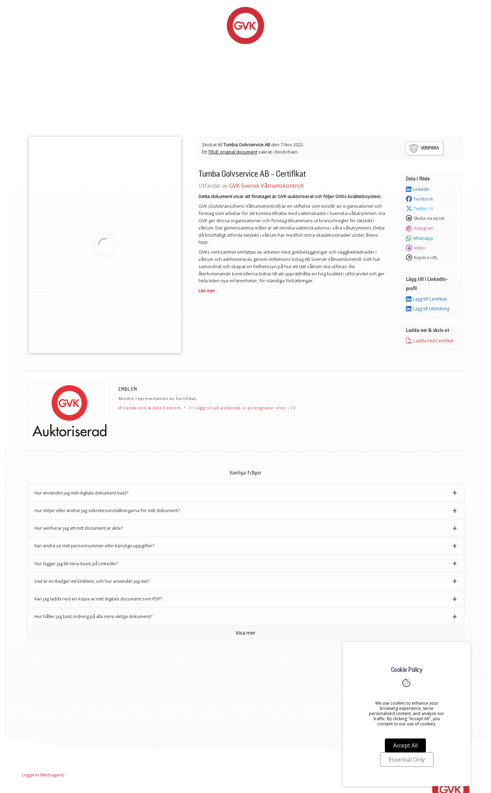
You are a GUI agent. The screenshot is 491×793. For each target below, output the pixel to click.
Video (415, 248)
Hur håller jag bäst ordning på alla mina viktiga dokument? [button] (93, 616)
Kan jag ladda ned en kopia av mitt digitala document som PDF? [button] (98, 599)
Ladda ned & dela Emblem (150, 407)
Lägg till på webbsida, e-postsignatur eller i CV (242, 407)
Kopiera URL (422, 258)
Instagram (419, 228)
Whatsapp (419, 238)
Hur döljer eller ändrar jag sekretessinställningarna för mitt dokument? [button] (107, 510)
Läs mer (206, 290)
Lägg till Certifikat (426, 299)
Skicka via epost (425, 218)
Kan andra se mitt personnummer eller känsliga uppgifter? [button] (94, 545)
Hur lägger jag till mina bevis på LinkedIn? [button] (76, 563)
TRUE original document (232, 152)
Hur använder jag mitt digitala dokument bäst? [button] (81, 493)
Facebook (419, 199)
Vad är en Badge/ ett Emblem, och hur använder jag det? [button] (92, 581)
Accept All (405, 745)
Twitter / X (419, 209)
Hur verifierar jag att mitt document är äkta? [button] (78, 528)
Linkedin (417, 189)
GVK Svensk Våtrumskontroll (266, 185)
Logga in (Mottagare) (43, 775)
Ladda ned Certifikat (429, 341)
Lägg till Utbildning (427, 309)
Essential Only (407, 759)
